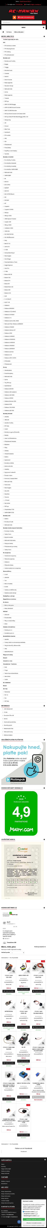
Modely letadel (7, 413)
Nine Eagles (7, 256)
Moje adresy (4, 1198)
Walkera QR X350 (9, 395)
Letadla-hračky (8, 423)
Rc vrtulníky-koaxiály (10, 166)
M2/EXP (6, 188)
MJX (5, 296)
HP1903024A (9, 1011)
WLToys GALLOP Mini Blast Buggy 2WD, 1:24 (16, 117)
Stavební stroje (8, 86)
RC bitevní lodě (8, 522)
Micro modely (8, 583)
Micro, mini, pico (9, 605)
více (36, 1211)
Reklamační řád (8, 728)
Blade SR (7, 284)
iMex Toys (7, 129)
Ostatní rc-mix (7, 661)
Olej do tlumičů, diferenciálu (12, 645)
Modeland (4, 1183)
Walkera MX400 (8, 389)
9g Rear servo (38, 1013)
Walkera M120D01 (9, 308)
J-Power (6, 500)
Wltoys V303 (7, 216)
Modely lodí (6, 515)
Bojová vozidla (8, 537)
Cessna (6, 497)
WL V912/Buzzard (9, 237)
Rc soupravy (7, 553)
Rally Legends (8, 83)
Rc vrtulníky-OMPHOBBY (11, 169)
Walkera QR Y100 (9, 410)
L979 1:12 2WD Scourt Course (12, 107)
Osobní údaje (5, 1200)
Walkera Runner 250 (10, 401)
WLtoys (6, 212)
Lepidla (6, 639)
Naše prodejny (8, 735)
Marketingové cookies (30, 1216)
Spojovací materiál (9, 472)
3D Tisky (6, 701)
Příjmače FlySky (8, 565)
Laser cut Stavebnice (10, 438)
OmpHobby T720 (9, 509)
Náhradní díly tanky (10, 540)
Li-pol (6, 574)
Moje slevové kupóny (7, 1203)
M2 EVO (6, 191)
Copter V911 (7, 222)
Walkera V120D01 (9, 327)
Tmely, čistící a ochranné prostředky (14, 642)
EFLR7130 (38, 977)
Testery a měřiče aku (10, 590)
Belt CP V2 (7, 243)
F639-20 (23, 1013)
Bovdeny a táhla (9, 463)
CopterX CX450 (8, 209)
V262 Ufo (7, 231)
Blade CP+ (7, 280)
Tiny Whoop (7, 383)
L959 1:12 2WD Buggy (10, 104)
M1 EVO (6, 182)
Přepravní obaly (8, 655)
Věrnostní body (8, 732)
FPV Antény (7, 52)
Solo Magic (7, 259)
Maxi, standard (8, 608)
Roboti (5, 658)
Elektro (6, 457)
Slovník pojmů (8, 725)
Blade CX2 (7, 277)
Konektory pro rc (9, 633)
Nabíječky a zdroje (8, 596)
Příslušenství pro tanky (10, 546)
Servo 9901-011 (23, 975)
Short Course (8, 79)
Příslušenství (8, 144)
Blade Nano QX (8, 287)
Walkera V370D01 (9, 314)
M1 (5, 178)
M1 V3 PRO (7, 185)
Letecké (6, 577)
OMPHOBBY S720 (9, 512)
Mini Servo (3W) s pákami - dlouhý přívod (9, 1086)
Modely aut (6, 58)
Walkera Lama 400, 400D (11, 321)
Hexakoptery (8, 370)
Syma (6, 379)
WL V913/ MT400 (8, 234)
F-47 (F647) (7, 299)
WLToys (6, 101)
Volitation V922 (8, 228)
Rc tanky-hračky (9, 531)
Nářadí (5, 611)
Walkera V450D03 (9, 342)
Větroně (6, 420)
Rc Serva (5, 602)
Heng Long (7, 120)
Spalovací (7, 460)
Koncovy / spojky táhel (10, 478)
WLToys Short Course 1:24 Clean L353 (14, 113)
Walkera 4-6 (8, 355)
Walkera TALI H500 (9, 407)
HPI (5, 123)
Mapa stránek (5, 1173)
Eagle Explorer (8, 265)
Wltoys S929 (7, 225)
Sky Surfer (7, 503)
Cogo (6, 670)
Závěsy (6, 451)
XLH (5, 141)
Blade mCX (7, 293)
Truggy (6, 67)
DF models (7, 135)
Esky (5, 240)
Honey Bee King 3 (9, 253)
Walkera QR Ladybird (10, 392)
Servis (5, 719)
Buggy (6, 64)
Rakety (6, 435)
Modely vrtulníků (8, 157)
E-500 (6, 250)
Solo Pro (6, 268)
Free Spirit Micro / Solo (10, 262)
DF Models (7, 361)
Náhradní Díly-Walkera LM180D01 (13, 324)
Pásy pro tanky (8, 543)
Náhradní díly (8, 89)
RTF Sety (6, 426)
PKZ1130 (8, 1049)
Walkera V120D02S (9, 339)
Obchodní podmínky (10, 722)
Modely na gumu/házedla (11, 432)
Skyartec (7, 494)
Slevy (2, 1164)
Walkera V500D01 (9, 345)
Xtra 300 (6, 491)
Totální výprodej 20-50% (10, 39)
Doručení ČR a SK (9, 715)
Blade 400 (7, 290)
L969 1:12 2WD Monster (10, 110)
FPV (4, 42)
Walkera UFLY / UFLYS (10, 358)
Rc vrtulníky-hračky (9, 160)
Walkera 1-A (7, 318)
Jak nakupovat (8, 709)
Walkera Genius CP (9, 330)
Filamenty (7, 692)
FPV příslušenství (9, 55)
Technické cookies (29, 1211)
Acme (6, 92)
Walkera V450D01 (9, 336)
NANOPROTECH (8, 652)
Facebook (24, 1151)
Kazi (5, 667)
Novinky (3, 1166)
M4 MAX (6, 200)
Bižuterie (6, 444)
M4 (5, 197)
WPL (5, 138)
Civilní (6, 429)
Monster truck (8, 70)
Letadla (6, 417)
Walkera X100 (8, 333)
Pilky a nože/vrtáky (9, 621)
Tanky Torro (7, 534)
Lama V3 (6, 246)
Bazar (5, 686)
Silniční (6, 76)
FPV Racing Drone (9, 49)
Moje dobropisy (5, 1196)
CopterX (6, 206)
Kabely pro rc (8, 630)
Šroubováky (7, 618)
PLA (5, 698)
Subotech (7, 132)
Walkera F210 (8, 404)
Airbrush (6, 614)
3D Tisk (5, 689)
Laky (5, 648)
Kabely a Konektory (9, 627)
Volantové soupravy (10, 556)
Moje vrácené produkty (8, 1194)
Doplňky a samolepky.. (10, 151)
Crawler (6, 73)
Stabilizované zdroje (10, 593)
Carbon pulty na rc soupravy (12, 568)
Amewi (6, 126)
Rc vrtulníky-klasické (10, 163)
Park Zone (7, 485)
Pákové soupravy (9, 559)
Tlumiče (6, 154)
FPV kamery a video (10, 45)
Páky (5, 447)
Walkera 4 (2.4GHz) (10, 311)
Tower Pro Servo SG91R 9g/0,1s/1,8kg (8, 1119)
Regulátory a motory (9, 599)
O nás (5, 712)
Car (5, 580)
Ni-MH (6, 587)
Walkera (6, 305)
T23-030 (9, 977)
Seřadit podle (5, 952)
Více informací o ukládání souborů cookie (33, 1225)
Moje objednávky (6, 1191)
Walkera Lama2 (8, 352)
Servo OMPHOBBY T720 (23, 1121)
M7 (5, 203)
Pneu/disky (7, 148)
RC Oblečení (6, 682)
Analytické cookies (29, 1213)
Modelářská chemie (9, 636)
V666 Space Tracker (10, 219)
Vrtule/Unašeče (9, 454)
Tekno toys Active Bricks (11, 673)
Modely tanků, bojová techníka (12, 528)
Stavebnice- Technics (9, 664)
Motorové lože (8, 466)
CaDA (6, 679)
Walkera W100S (8, 398)
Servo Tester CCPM (23, 1083)
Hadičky (6, 469)
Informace (5, 706)
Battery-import (5, 1181)
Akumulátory (7, 571)
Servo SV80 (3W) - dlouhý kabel (38, 1049)
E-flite (6, 271)
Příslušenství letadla (10, 441)
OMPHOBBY (7, 175)
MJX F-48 (7, 302)
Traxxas (6, 98)
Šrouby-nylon (8, 475)
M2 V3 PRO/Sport (9, 194)
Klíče (5, 624)
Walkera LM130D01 (9, 348)
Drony (5, 367)
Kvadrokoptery (8, 373)
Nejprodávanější (6, 1169)
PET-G (6, 695)
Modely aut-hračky (9, 61)
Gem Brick (7, 676)
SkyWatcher (7, 386)
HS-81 (23, 1047)
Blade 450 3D (8, 274)
